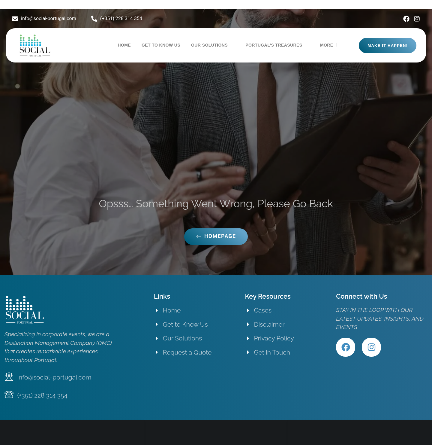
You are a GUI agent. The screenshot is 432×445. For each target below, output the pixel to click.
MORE (329, 45)
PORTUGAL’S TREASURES (276, 45)
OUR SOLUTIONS (212, 45)
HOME (124, 45)
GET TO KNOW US (161, 45)
